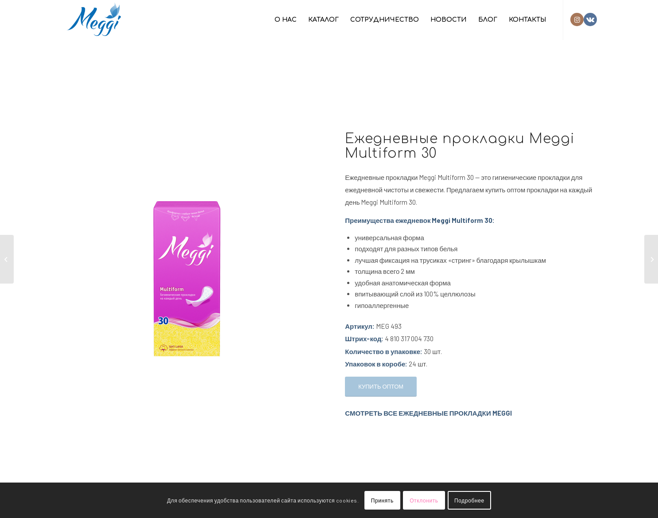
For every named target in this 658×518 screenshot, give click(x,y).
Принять (382, 500)
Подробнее (469, 500)
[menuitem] (285, 20)
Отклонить (424, 500)
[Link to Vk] (590, 19)
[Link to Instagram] (577, 19)
